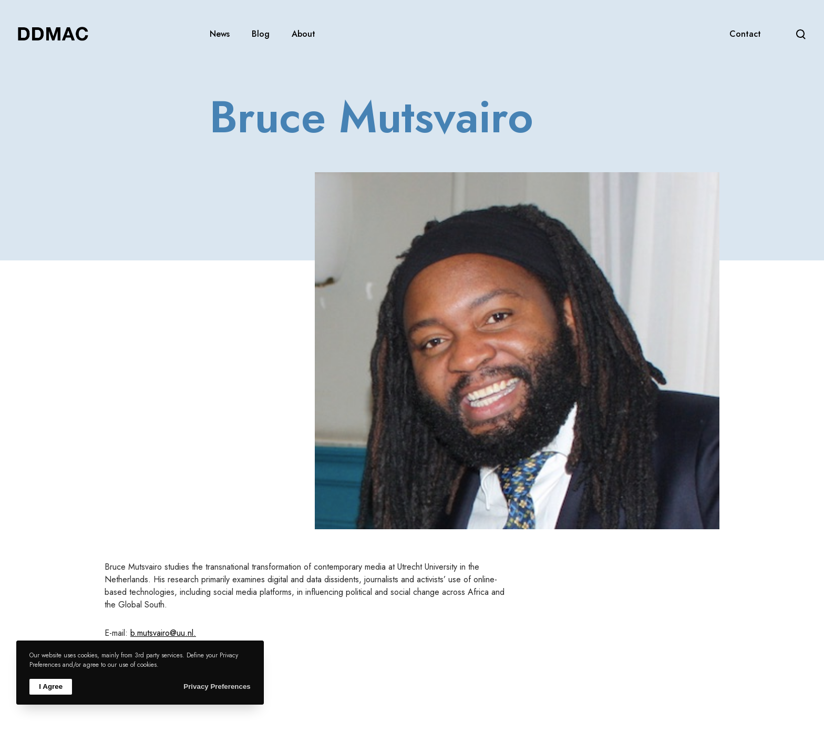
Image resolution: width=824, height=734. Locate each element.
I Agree (51, 686)
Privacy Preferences (216, 686)
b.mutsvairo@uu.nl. (163, 633)
